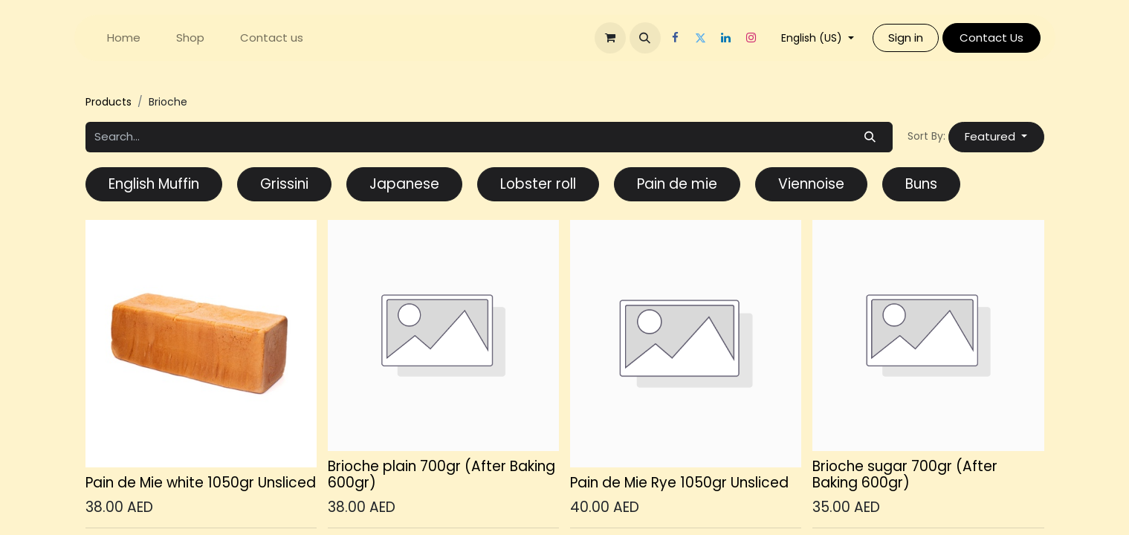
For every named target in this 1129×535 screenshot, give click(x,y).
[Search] (869, 137)
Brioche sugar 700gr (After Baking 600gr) (904, 474)
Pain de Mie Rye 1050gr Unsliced (679, 483)
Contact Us (991, 37)
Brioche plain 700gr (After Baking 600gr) (441, 474)
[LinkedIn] (726, 38)
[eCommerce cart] (610, 38)
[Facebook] (675, 38)
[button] (645, 38)
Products (108, 101)
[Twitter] (701, 38)
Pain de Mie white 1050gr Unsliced (200, 483)
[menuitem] (123, 38)
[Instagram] (751, 38)
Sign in (905, 37)
